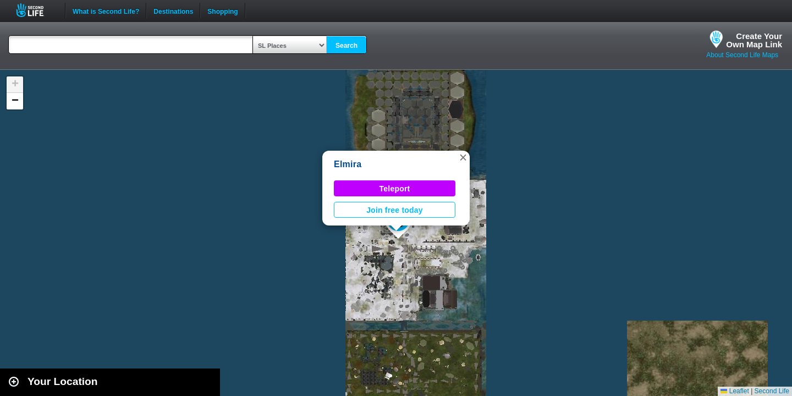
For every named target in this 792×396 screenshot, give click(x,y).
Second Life (36, 10)
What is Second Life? (106, 10)
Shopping (222, 10)
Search (347, 46)
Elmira (347, 164)
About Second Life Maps (742, 55)
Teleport (395, 188)
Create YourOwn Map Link (754, 40)
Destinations (173, 10)
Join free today (394, 210)
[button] (463, 157)
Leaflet (735, 391)
